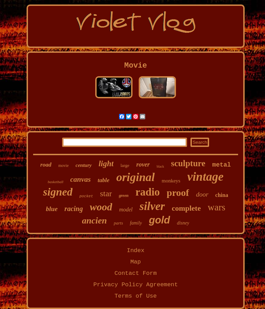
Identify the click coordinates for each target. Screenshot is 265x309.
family (136, 223)
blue (52, 208)
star (106, 193)
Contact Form (136, 273)
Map (135, 262)
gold (159, 220)
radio (147, 192)
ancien (94, 221)
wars (216, 207)
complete (186, 208)
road (45, 164)
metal (221, 164)
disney (183, 223)
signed (57, 192)
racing (74, 208)
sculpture (188, 163)
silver (152, 206)
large (124, 165)
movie (63, 165)
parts (118, 223)
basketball (55, 182)
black (160, 166)
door (202, 194)
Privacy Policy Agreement (136, 284)
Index (135, 250)
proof (178, 192)
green (123, 195)
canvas (80, 179)
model (125, 209)
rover (143, 164)
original (135, 177)
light (106, 163)
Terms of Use (136, 296)
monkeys (171, 180)
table (103, 180)
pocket (86, 196)
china (221, 195)
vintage (205, 176)
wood (101, 206)
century (84, 165)
